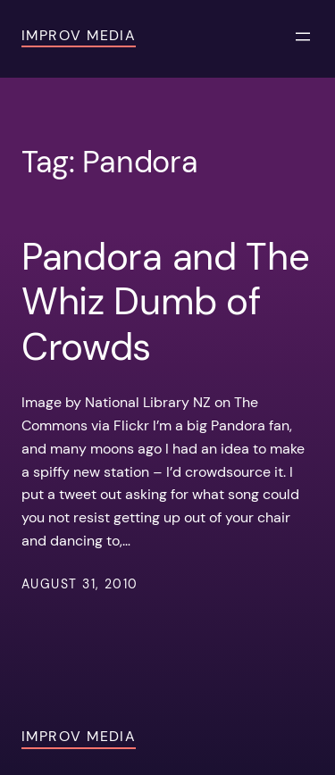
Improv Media (78, 35)
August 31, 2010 (79, 584)
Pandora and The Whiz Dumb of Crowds (165, 302)
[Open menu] (303, 36)
